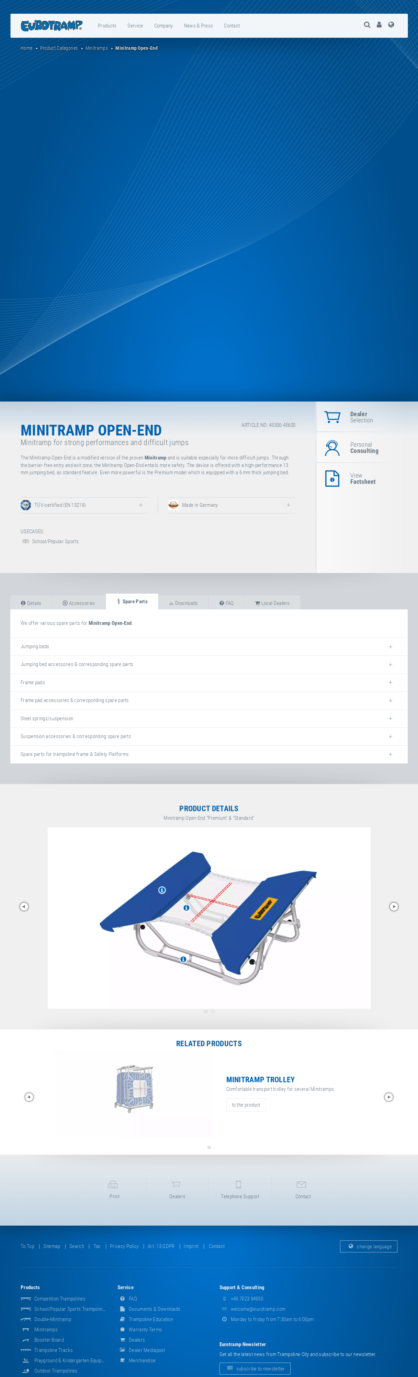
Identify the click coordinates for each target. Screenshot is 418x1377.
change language (369, 1251)
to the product (246, 1105)
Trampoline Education (145, 1324)
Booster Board (49, 1345)
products (107, 26)
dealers (177, 1191)
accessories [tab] (79, 603)
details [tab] (31, 603)
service (135, 26)
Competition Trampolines (60, 1304)
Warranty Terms (139, 1335)
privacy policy (124, 1251)
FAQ (127, 1304)
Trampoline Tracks (53, 1355)
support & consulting (242, 1293)
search (76, 1251)
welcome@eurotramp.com (252, 1314)
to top (27, 1251)
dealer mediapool (141, 1355)
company (163, 26)
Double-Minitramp (52, 1324)
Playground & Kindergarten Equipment (73, 1366)
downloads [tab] (183, 603)
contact (232, 26)
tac (97, 1251)
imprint (191, 1251)
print (115, 1191)
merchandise (136, 1366)
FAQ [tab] (226, 603)
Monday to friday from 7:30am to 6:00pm (266, 1324)
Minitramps (46, 1335)
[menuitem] (107, 26)
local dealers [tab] (272, 603)
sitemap (51, 1251)
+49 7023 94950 (241, 1304)
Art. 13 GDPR (161, 1251)
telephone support (240, 1191)
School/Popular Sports (50, 541)
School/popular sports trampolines (71, 1314)
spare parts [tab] (132, 601)
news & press (198, 26)
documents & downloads (149, 1314)
